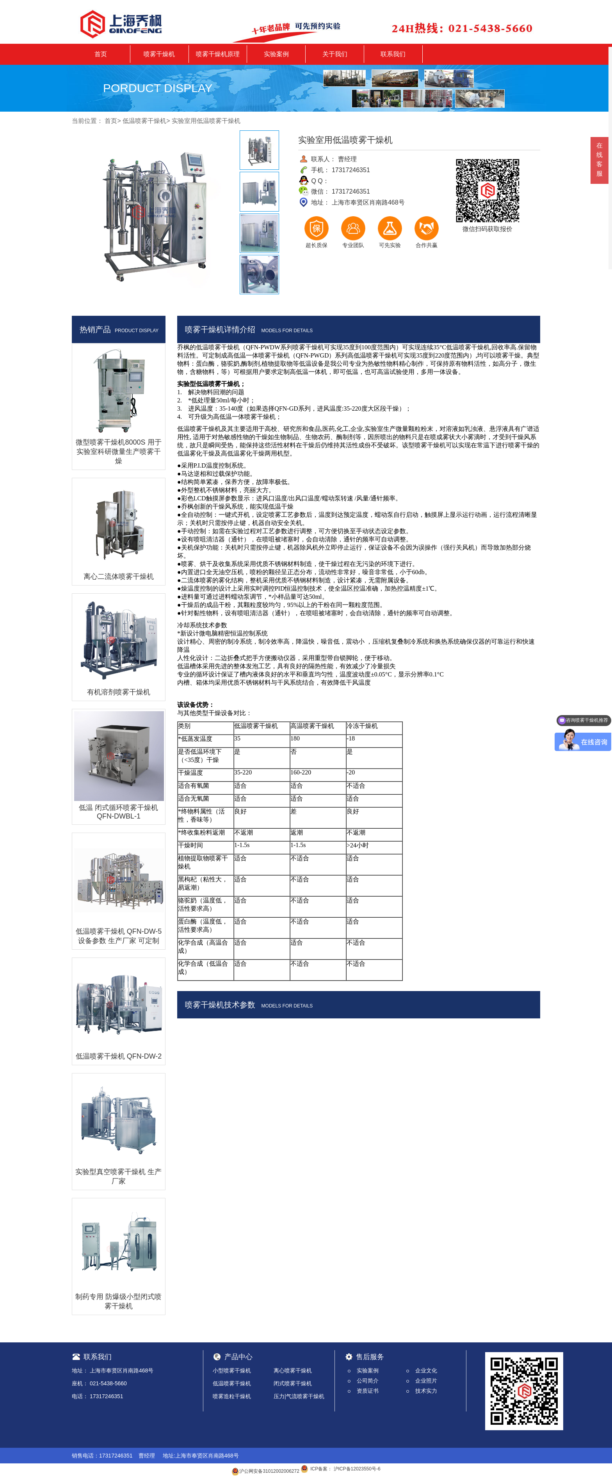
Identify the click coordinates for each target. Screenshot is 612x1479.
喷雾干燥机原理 (218, 54)
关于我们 (334, 54)
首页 (100, 54)
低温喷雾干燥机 (144, 120)
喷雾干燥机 (159, 54)
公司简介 (368, 1381)
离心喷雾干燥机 (293, 1370)
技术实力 (426, 1391)
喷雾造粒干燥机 (232, 1396)
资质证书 (368, 1391)
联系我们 (393, 54)
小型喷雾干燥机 (232, 1370)
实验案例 (276, 54)
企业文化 (426, 1370)
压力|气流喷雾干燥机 (299, 1396)
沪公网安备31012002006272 (265, 1471)
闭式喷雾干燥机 (293, 1383)
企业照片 (426, 1381)
